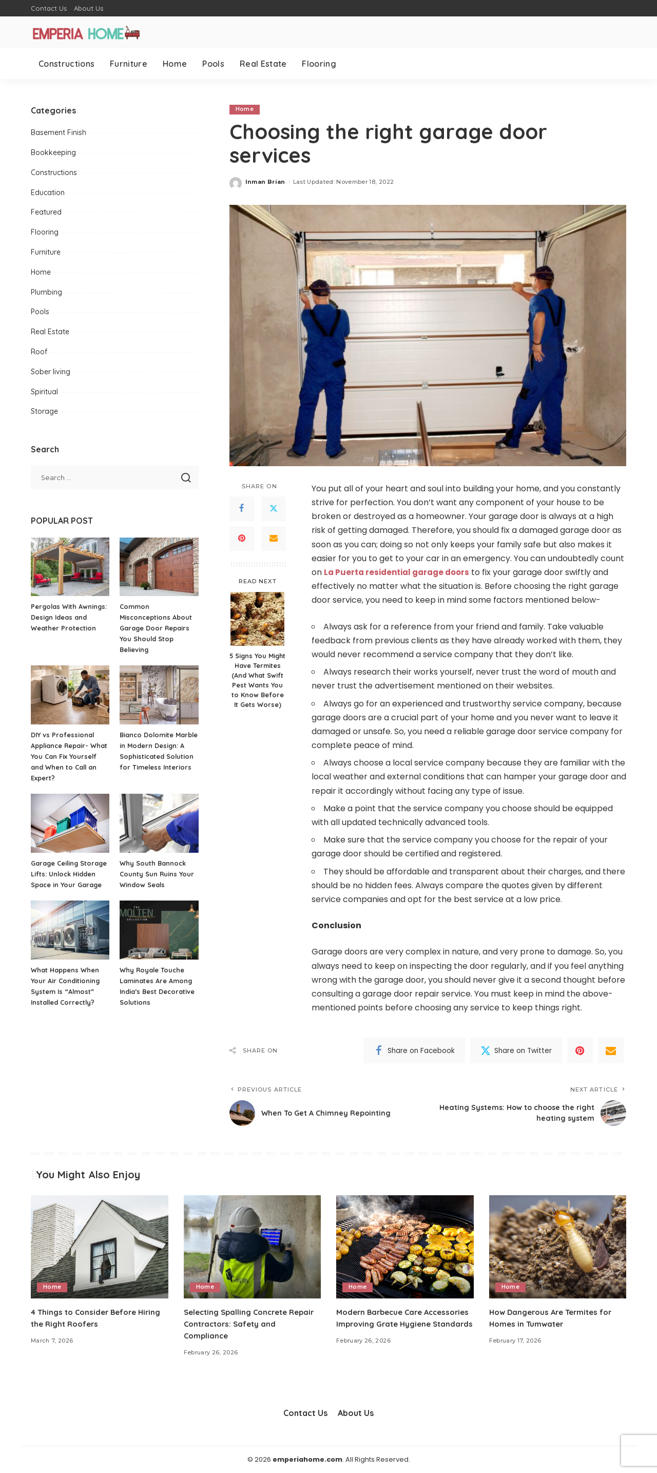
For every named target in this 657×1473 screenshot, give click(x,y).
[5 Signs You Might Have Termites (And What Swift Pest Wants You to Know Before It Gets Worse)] (257, 619)
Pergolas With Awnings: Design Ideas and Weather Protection (69, 617)
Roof (39, 351)
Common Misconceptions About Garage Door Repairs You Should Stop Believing (157, 628)
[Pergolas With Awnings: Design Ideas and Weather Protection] (70, 567)
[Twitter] (273, 508)
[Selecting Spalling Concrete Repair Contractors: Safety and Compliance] (252, 1247)
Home (245, 109)
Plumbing (46, 292)
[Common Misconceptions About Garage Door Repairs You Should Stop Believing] (159, 567)
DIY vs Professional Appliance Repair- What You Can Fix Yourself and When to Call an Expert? (70, 756)
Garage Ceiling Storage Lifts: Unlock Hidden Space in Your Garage (70, 874)
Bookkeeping (53, 152)
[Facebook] (241, 508)
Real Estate (50, 331)
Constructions (54, 172)
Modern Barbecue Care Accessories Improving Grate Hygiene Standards (394, 1324)
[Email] (273, 538)
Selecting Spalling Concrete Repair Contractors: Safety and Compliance (247, 1324)
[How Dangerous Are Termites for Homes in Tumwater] (558, 1247)
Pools (40, 311)
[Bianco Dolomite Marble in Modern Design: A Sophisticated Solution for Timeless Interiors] (159, 694)
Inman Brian (265, 181)
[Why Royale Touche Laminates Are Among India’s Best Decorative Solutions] (159, 930)
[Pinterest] (241, 538)
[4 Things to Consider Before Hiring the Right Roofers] (99, 1247)
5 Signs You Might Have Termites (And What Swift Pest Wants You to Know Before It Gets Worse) (257, 680)
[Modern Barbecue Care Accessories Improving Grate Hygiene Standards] (405, 1247)
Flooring (45, 232)
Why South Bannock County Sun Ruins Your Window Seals (157, 874)
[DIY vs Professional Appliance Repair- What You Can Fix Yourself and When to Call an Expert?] (70, 694)
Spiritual (44, 391)
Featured (46, 212)
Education (48, 192)
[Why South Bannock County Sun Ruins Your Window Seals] (159, 823)
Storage (44, 411)
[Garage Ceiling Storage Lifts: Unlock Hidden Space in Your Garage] (70, 823)
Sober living (50, 371)
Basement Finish (58, 132)
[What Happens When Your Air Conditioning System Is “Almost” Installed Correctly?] (70, 930)
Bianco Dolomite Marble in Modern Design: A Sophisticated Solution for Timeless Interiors (158, 756)
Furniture (46, 252)
